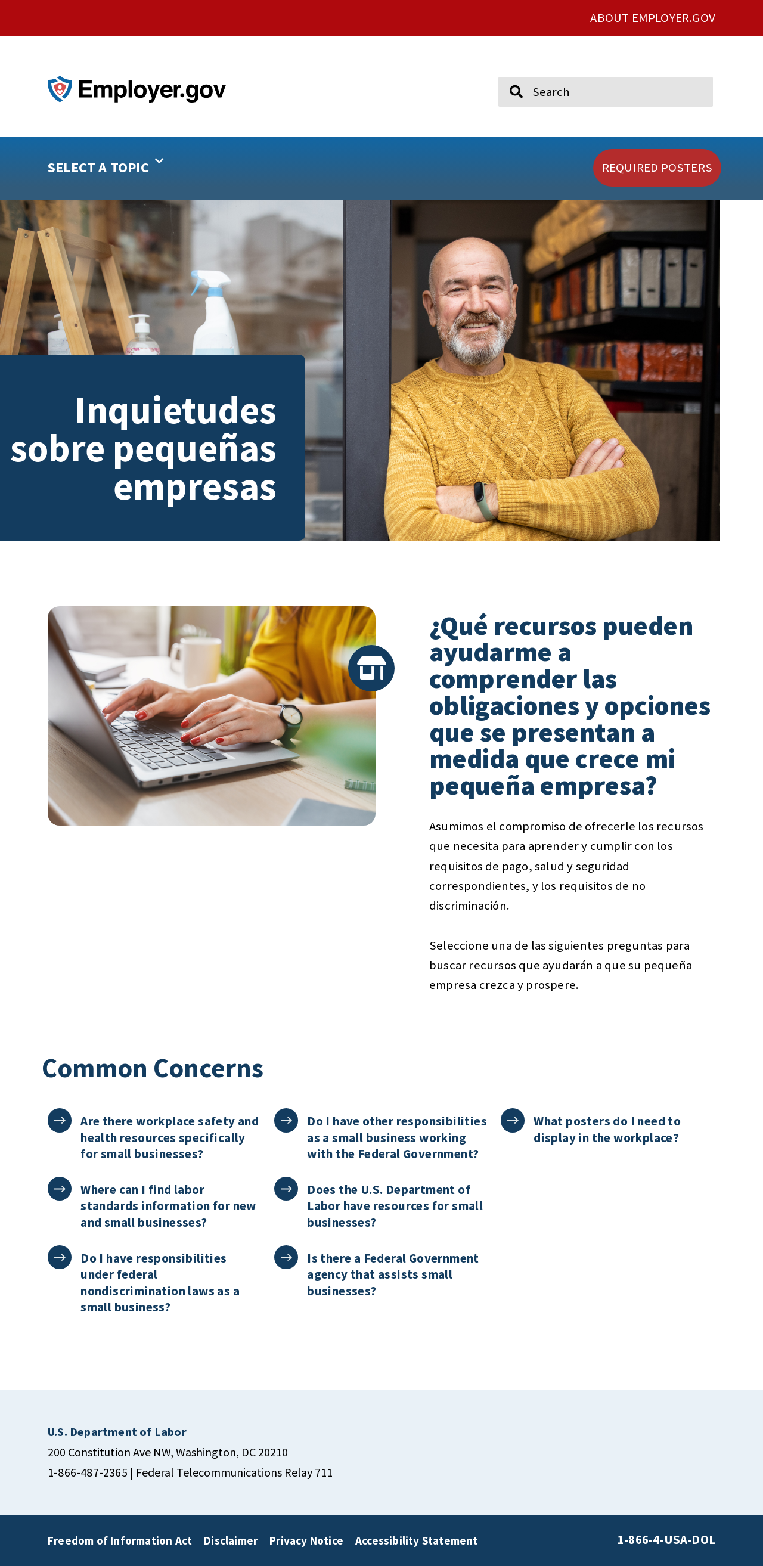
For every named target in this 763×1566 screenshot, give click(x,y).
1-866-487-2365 (88, 1472)
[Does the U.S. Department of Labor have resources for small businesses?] (286, 1189)
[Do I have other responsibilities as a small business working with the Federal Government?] (286, 1120)
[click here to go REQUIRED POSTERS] (657, 168)
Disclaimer (231, 1540)
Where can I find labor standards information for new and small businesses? (169, 1206)
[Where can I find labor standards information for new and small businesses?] (60, 1189)
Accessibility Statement (416, 1540)
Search (507, 72)
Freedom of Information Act (120, 1540)
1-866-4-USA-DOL (666, 1540)
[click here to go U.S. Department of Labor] (117, 1431)
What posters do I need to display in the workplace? (607, 1129)
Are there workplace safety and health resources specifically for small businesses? (170, 1137)
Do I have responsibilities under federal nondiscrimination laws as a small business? (160, 1282)
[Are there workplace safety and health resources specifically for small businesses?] (60, 1120)
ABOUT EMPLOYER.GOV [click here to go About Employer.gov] (652, 18)
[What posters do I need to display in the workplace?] (513, 1120)
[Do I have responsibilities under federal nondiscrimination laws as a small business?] (60, 1257)
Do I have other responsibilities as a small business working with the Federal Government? (398, 1137)
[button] (144, 168)
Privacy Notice (306, 1540)
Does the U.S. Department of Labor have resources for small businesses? (395, 1206)
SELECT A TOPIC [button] (106, 163)
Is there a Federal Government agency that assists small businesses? (394, 1274)
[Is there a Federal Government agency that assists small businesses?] (286, 1257)
